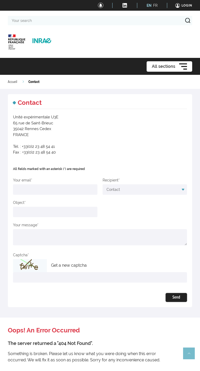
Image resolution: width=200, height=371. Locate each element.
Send (176, 297)
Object (18, 202)
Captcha (20, 255)
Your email (22, 180)
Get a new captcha (69, 265)
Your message (25, 225)
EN (149, 5)
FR (155, 5)
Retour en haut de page (191, 355)
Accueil (12, 82)
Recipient (110, 180)
